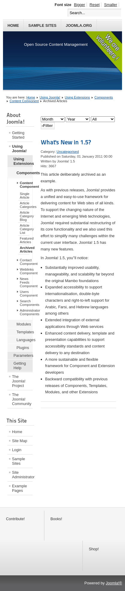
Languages (24, 340)
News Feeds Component (26, 282)
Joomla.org (79, 25)
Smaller (110, 4)
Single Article (24, 195)
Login (16, 450)
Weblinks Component (26, 271)
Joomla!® (114, 583)
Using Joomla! (50, 97)
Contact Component (26, 262)
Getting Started (18, 135)
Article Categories (24, 205)
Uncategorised (68, 151)
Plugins (22, 347)
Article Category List (24, 229)
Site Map (19, 441)
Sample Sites (42, 25)
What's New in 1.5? (66, 142)
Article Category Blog (24, 216)
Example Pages (19, 488)
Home (13, 25)
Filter (48, 125)
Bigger (79, 4)
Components (103, 97)
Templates (24, 332)
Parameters (23, 355)
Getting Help (19, 365)
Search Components (26, 303)
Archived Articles (24, 249)
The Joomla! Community (21, 399)
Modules (23, 324)
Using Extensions (77, 97)
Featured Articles (24, 240)
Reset (95, 4)
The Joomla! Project (18, 381)
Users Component (26, 293)
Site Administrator (22, 474)
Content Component (24, 101)
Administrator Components (26, 312)
